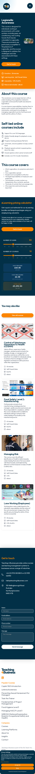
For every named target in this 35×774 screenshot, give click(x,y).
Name (3, 608)
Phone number (5, 623)
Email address (5, 615)
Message (4, 631)
